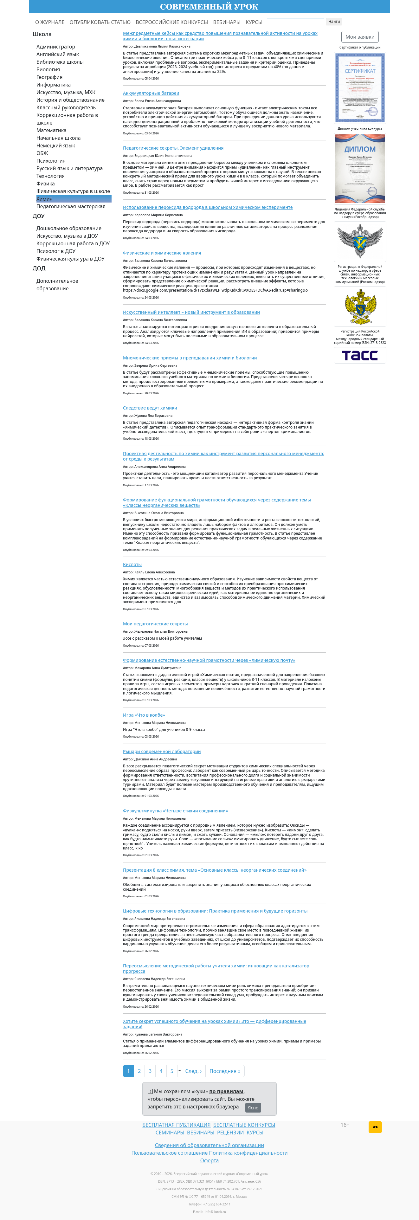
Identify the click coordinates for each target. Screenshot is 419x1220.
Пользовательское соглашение (169, 1152)
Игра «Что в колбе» (144, 715)
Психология (51, 160)
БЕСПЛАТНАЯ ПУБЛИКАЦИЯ (176, 1124)
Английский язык (57, 54)
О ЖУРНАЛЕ (50, 22)
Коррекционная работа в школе (67, 119)
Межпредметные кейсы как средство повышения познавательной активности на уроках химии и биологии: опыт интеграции (220, 36)
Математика (51, 130)
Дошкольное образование (68, 228)
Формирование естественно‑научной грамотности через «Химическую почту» (209, 660)
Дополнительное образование (57, 284)
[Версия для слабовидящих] (375, 1127)
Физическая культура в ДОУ (70, 258)
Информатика (53, 84)
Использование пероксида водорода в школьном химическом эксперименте (208, 207)
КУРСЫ (254, 22)
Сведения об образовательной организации (209, 1145)
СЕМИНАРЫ (170, 1132)
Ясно (253, 1108)
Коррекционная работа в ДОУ (73, 243)
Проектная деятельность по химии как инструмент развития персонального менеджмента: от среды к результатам (223, 456)
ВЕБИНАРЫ (227, 22)
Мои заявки (360, 36)
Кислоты (132, 564)
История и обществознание (70, 99)
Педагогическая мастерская (71, 206)
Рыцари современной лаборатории (162, 751)
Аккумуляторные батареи (151, 93)
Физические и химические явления (162, 253)
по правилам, (227, 1091)
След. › (193, 1071)
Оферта (209, 1160)
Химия (44, 198)
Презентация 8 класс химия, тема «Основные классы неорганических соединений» (214, 870)
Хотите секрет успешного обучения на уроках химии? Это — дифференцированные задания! (214, 1024)
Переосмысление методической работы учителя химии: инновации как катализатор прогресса (216, 968)
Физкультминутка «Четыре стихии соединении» (175, 811)
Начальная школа (58, 137)
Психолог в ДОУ (55, 251)
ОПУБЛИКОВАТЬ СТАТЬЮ (100, 22)
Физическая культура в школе (73, 191)
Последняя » (225, 1071)
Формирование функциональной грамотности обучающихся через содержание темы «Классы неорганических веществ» (217, 502)
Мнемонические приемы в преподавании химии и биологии (190, 358)
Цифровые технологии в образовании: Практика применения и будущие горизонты (215, 911)
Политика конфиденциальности (248, 1152)
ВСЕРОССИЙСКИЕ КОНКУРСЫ (172, 22)
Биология (48, 69)
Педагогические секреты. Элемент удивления (173, 148)
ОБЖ (42, 153)
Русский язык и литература (69, 168)
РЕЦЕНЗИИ (230, 1132)
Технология (50, 175)
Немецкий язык (55, 145)
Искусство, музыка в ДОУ (67, 235)
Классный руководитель (66, 107)
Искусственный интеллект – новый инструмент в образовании (191, 312)
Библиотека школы (60, 61)
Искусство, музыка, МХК (65, 92)
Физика (45, 183)
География (49, 77)
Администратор (55, 46)
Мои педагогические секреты (155, 624)
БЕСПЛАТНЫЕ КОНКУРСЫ (244, 1124)
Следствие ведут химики (150, 408)
